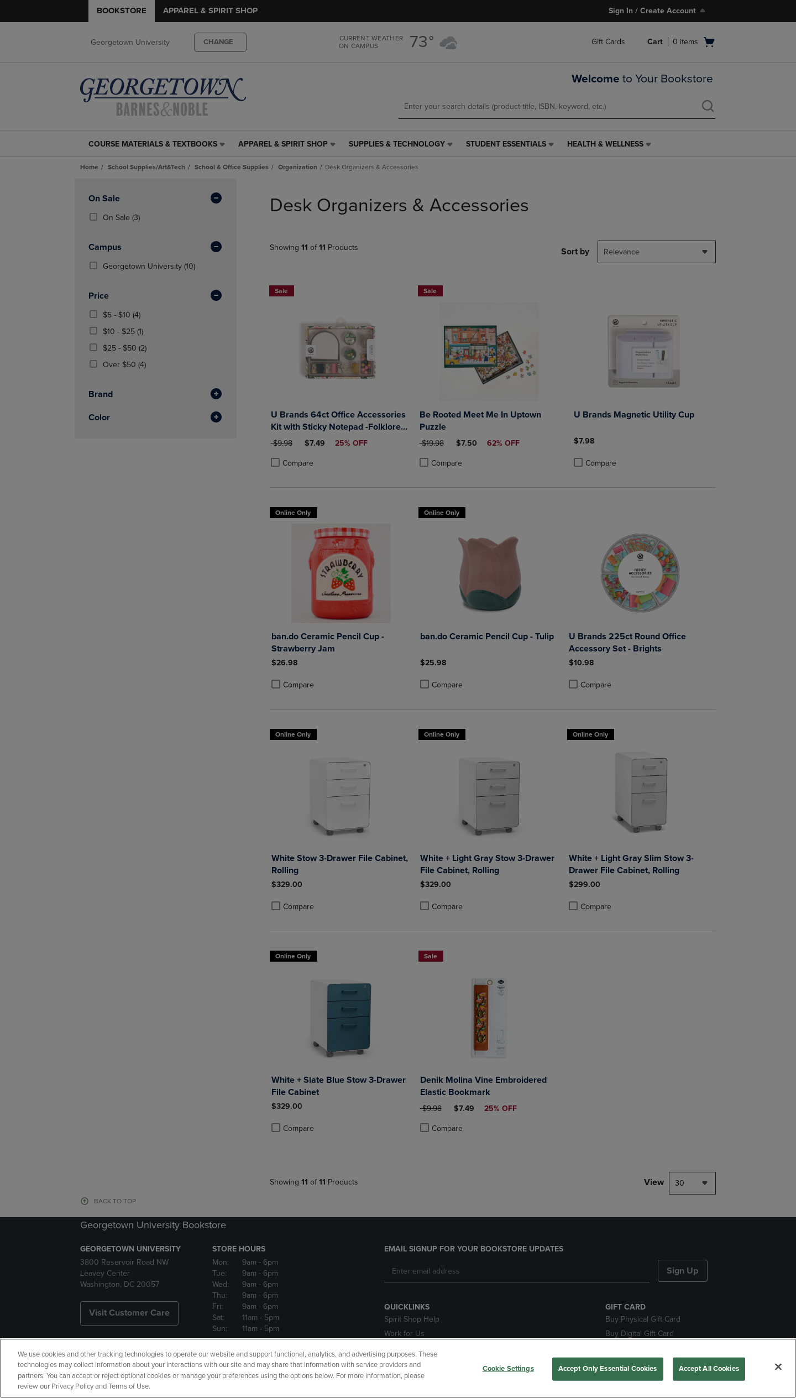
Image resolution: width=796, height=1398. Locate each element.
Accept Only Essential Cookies (607, 1368)
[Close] (778, 1366)
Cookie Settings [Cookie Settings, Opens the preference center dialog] (508, 1368)
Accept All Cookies (709, 1368)
